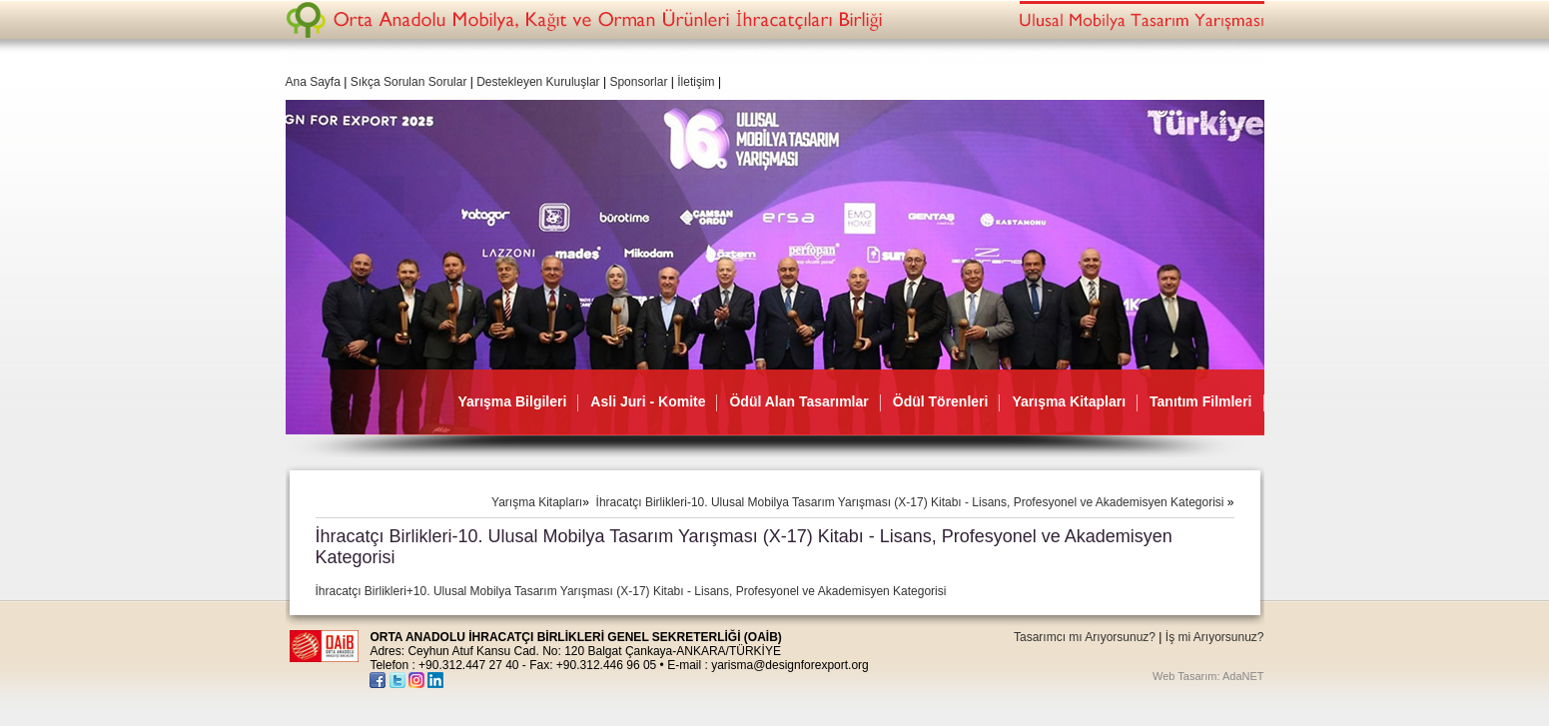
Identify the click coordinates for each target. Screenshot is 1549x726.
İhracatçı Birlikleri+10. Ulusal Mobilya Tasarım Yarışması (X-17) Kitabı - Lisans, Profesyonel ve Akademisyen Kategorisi (631, 591)
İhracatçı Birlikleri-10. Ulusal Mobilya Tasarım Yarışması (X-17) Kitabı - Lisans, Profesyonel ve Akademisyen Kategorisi (911, 502)
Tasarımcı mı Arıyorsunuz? (1085, 637)
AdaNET (1243, 676)
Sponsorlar (638, 82)
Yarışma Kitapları (536, 502)
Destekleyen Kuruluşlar (537, 82)
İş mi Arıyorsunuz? (1214, 637)
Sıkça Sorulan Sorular (410, 82)
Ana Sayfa (313, 82)
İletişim (695, 82)
